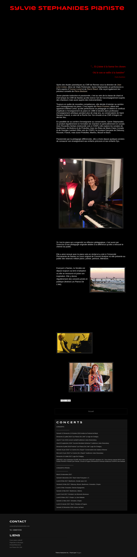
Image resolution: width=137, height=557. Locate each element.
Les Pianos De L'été (16, 547)
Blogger (78, 552)
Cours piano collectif (16, 540)
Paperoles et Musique (16, 542)
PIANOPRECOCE (15, 545)
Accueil (91, 411)
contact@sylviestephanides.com (20, 526)
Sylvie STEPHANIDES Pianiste (67, 8)
